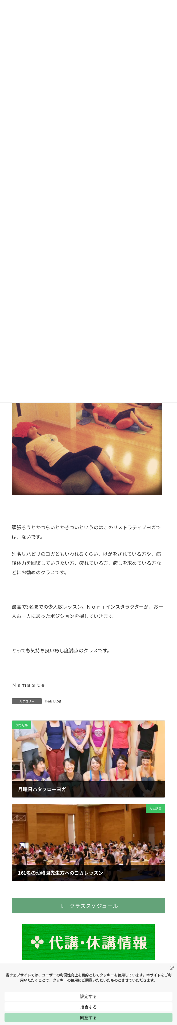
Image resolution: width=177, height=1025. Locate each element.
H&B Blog (53, 700)
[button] (88, 905)
